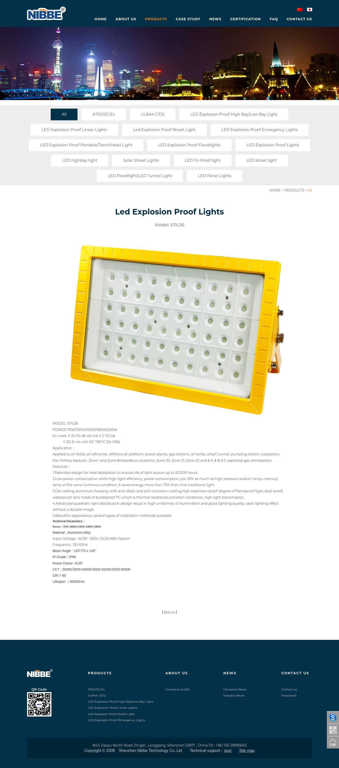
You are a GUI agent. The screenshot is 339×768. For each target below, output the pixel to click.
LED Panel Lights (214, 176)
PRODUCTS (294, 190)
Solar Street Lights (141, 160)
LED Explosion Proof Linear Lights (74, 129)
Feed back (289, 695)
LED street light (261, 160)
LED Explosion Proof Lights (272, 145)
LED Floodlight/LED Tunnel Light (140, 176)
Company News (234, 689)
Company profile (177, 689)
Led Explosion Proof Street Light (164, 129)
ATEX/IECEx (103, 114)
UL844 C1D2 (153, 114)
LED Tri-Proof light (203, 160)
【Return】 (169, 612)
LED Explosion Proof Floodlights (189, 145)
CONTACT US (295, 673)
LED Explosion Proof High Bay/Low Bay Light (233, 114)
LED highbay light (79, 160)
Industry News (233, 695)
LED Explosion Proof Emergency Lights (260, 129)
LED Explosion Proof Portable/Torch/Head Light (86, 145)
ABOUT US (176, 673)
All (64, 114)
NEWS (230, 673)
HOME (275, 190)
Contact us (289, 689)
